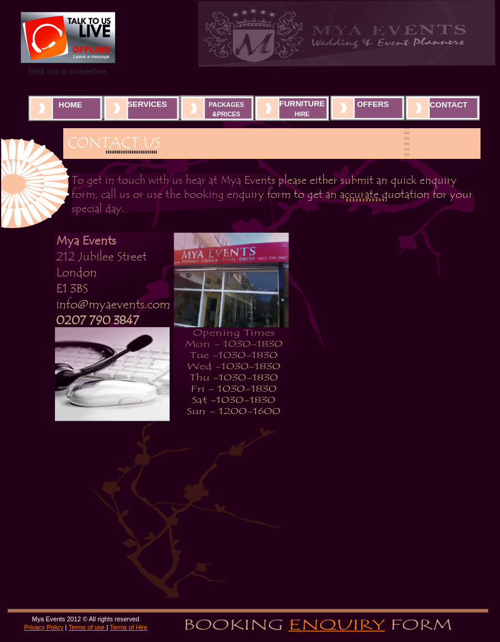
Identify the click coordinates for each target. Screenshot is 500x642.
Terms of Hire (129, 627)
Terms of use (87, 627)
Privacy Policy (44, 627)
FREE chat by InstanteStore (67, 71)
